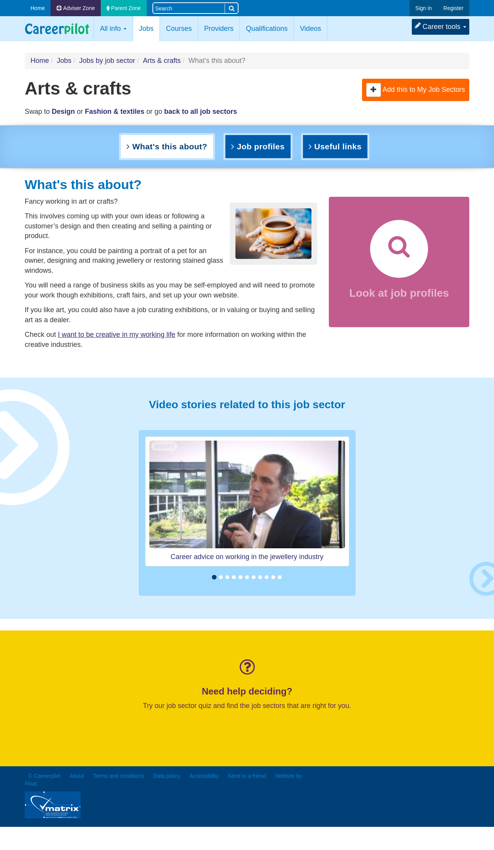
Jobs (149, 28)
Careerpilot (57, 28)
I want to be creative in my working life (116, 334)
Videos (310, 28)
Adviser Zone (75, 8)
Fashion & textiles (114, 111)
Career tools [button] (440, 26)
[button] (373, 90)
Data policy (166, 776)
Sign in (423, 8)
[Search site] (189, 8)
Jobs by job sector (107, 60)
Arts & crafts (162, 60)
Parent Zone (124, 8)
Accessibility (203, 776)
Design (63, 111)
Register (453, 8)
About (77, 776)
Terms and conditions (118, 776)
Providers (218, 28)
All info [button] (113, 28)
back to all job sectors (200, 111)
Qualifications (267, 28)
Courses (179, 28)
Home (37, 8)
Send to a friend (247, 776)
